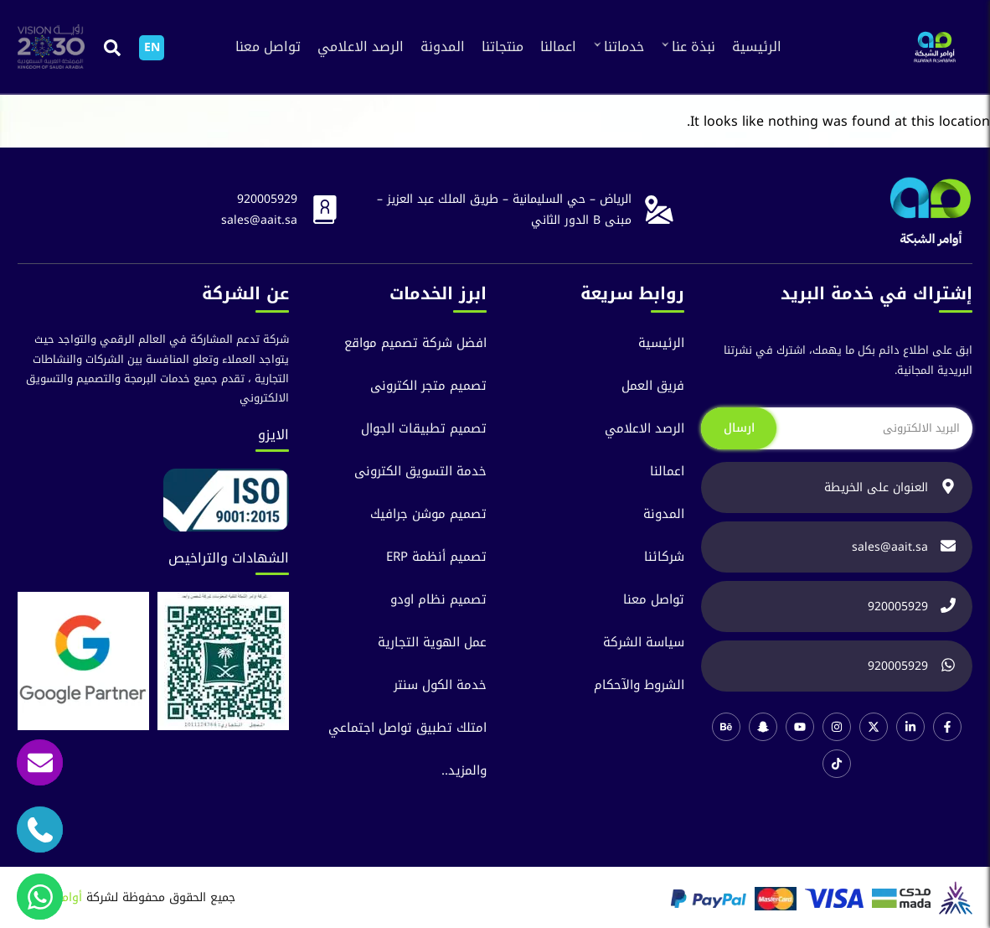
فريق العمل (652, 386)
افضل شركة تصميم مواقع (415, 343)
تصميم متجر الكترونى (428, 386)
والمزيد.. (464, 770)
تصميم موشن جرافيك (428, 514)
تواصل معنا (268, 47)
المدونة (442, 47)
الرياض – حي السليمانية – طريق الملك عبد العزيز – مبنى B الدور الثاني (504, 209)
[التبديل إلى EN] (151, 47)
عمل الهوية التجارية (432, 642)
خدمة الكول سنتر (440, 685)
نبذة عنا (693, 47)
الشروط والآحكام (639, 685)
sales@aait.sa (259, 220)
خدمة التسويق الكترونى (420, 471)
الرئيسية (756, 47)
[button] (111, 47)
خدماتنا (624, 47)
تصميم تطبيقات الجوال (424, 428)
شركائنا (664, 557)
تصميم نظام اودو (438, 599)
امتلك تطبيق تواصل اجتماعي (407, 728)
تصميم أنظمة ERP (436, 557)
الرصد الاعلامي (360, 47)
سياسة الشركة (643, 642)
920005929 (267, 199)
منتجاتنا (502, 47)
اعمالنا (558, 47)
